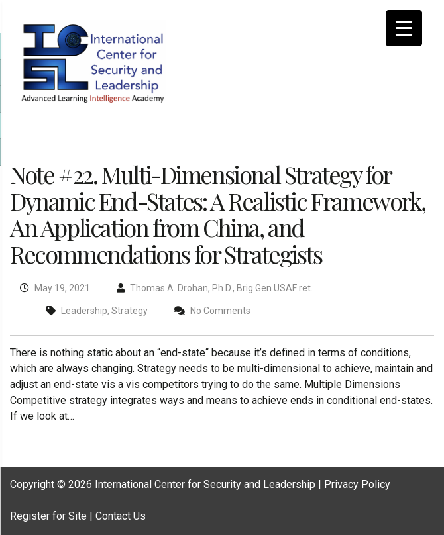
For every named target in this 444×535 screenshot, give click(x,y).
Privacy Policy (357, 484)
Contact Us (120, 516)
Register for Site (48, 516)
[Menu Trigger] (404, 28)
